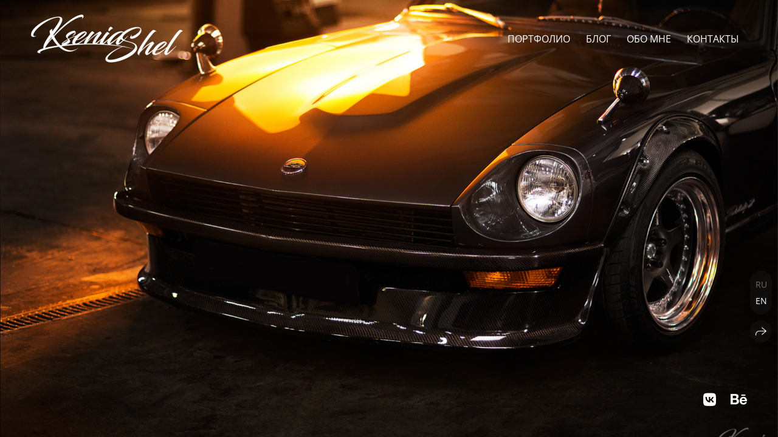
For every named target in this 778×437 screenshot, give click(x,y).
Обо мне (649, 39)
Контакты (713, 39)
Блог (598, 39)
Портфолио (539, 39)
